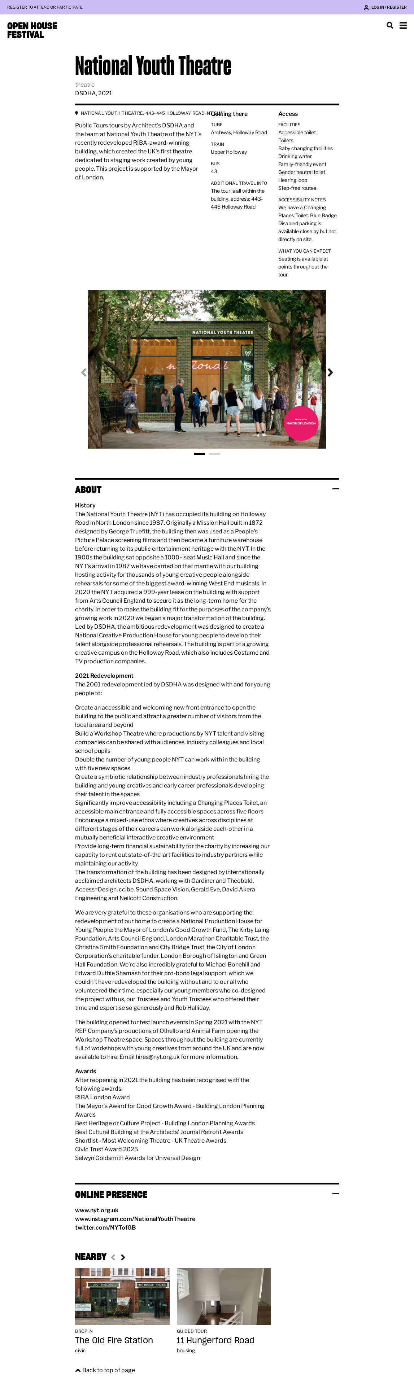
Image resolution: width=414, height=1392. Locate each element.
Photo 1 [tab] (199, 454)
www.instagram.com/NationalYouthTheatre (135, 1219)
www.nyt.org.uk (96, 1210)
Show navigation (403, 25)
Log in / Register (389, 7)
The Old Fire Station (114, 1340)
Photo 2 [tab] (214, 454)
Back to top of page (108, 1370)
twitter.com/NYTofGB (105, 1227)
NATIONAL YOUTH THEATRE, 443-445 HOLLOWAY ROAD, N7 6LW (152, 113)
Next (324, 372)
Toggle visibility (335, 488)
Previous (89, 372)
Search (390, 25)
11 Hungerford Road (215, 1340)
